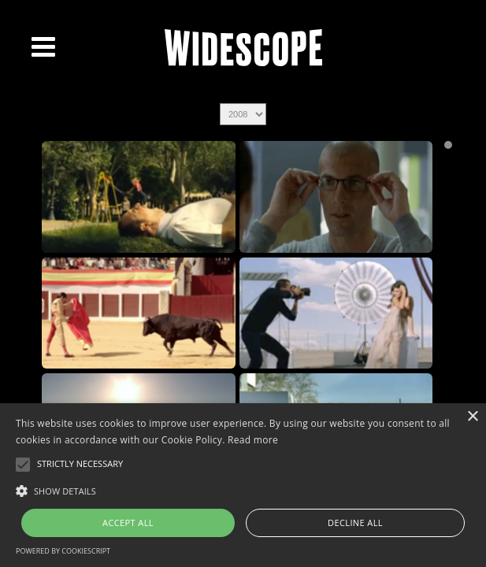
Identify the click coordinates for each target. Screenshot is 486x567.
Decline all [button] (355, 522)
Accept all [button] (128, 522)
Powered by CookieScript (63, 551)
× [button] (472, 417)
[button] (243, 490)
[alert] (243, 485)
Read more (253, 440)
